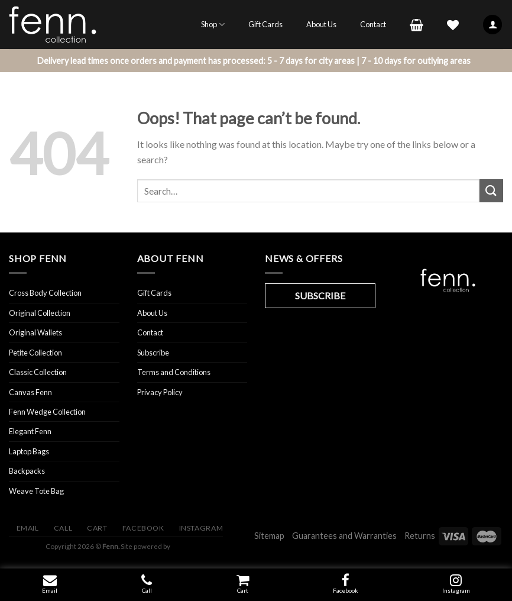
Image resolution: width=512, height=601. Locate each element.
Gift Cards (265, 24)
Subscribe (153, 352)
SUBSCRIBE (320, 295)
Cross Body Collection (45, 293)
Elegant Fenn (30, 431)
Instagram (201, 528)
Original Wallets (35, 332)
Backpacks (27, 471)
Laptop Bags (29, 451)
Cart (242, 590)
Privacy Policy (160, 392)
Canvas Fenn (30, 392)
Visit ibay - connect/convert (180, 546)
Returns (419, 536)
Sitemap (269, 536)
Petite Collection (35, 352)
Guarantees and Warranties (344, 536)
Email (49, 590)
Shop (213, 24)
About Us (321, 24)
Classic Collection (38, 372)
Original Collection (39, 313)
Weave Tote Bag (36, 491)
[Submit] (491, 190)
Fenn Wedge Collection (47, 411)
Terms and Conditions (173, 372)
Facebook (345, 590)
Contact (373, 24)
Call (147, 590)
